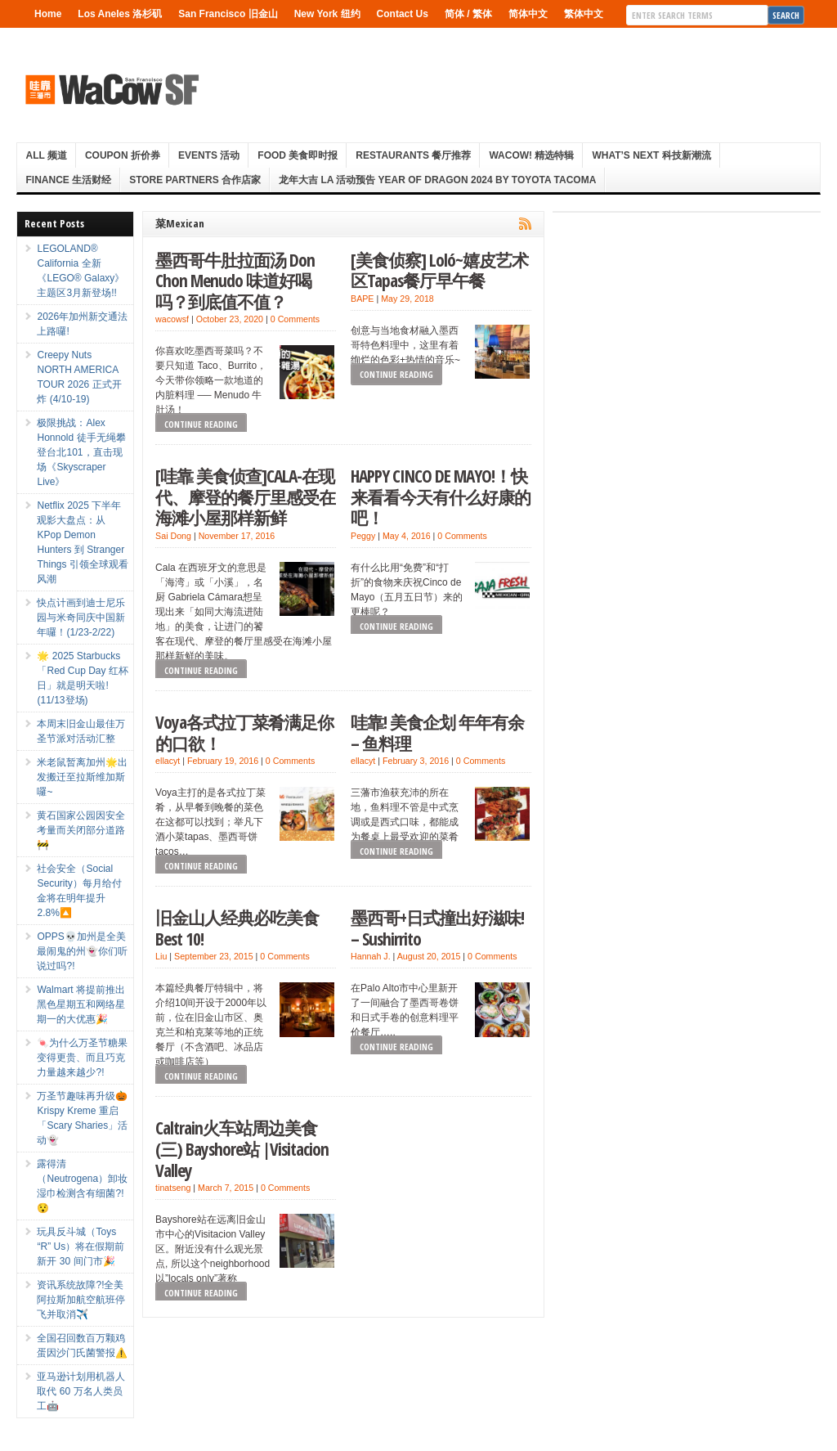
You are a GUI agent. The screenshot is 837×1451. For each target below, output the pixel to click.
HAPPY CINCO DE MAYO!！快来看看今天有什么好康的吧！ (440, 496)
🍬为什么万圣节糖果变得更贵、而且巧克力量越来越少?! (82, 1057)
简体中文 (528, 14)
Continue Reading (201, 424)
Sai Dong (173, 536)
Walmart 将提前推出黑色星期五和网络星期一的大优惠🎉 (81, 1004)
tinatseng (172, 1188)
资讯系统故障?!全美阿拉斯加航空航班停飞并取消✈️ (81, 1299)
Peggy (363, 536)
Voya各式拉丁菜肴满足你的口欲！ (244, 732)
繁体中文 (583, 14)
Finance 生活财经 (68, 180)
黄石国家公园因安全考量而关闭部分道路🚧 (81, 830)
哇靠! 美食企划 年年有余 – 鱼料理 (437, 732)
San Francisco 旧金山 (227, 14)
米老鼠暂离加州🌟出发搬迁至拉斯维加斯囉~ (82, 777)
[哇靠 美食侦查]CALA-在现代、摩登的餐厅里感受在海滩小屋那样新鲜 (245, 496)
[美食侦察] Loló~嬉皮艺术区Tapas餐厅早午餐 (439, 270)
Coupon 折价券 (122, 155)
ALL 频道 (45, 155)
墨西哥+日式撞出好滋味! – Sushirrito (437, 927)
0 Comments (295, 319)
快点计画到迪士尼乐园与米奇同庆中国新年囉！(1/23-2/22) (81, 617)
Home (47, 14)
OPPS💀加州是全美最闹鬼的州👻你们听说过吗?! (82, 951)
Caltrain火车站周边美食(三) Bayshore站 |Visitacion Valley (242, 1148)
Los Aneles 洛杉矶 (120, 14)
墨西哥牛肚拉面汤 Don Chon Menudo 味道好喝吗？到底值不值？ (235, 280)
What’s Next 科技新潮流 (651, 155)
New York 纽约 (327, 14)
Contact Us (402, 14)
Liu (161, 956)
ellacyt (167, 761)
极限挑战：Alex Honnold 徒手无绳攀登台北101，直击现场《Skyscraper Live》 (81, 452)
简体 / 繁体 (468, 14)
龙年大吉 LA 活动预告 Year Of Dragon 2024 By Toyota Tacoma (437, 180)
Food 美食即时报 (297, 155)
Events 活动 (208, 155)
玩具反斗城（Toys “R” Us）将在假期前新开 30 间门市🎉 (80, 1246)
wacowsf (172, 319)
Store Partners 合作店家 (195, 180)
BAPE (362, 298)
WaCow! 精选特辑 (531, 155)
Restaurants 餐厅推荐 (413, 155)
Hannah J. (371, 956)
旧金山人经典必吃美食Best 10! (237, 927)
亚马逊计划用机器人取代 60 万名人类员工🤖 (81, 1391)
